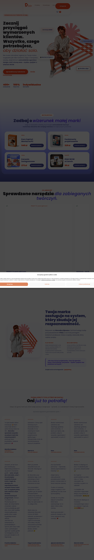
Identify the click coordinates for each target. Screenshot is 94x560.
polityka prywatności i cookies (48, 280)
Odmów (47, 284)
